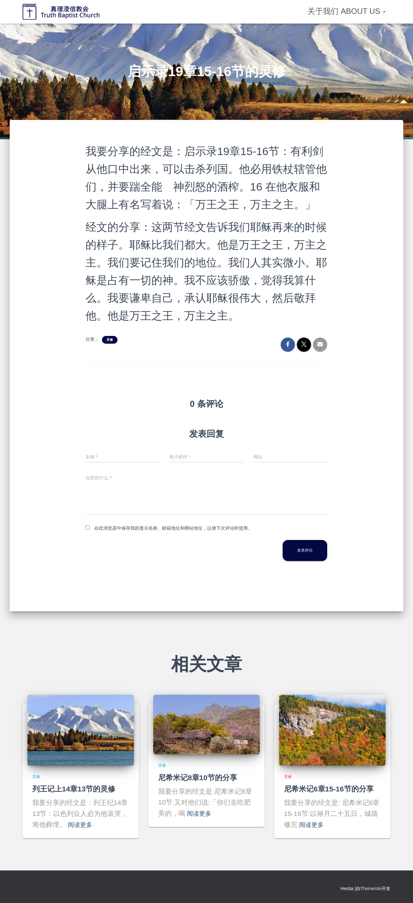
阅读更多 (81, 824)
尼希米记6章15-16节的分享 (331, 788)
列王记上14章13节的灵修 (75, 788)
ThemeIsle (370, 888)
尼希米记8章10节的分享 (199, 777)
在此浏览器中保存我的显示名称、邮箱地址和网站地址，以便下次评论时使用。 (173, 528)
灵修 (109, 339)
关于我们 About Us (346, 11)
